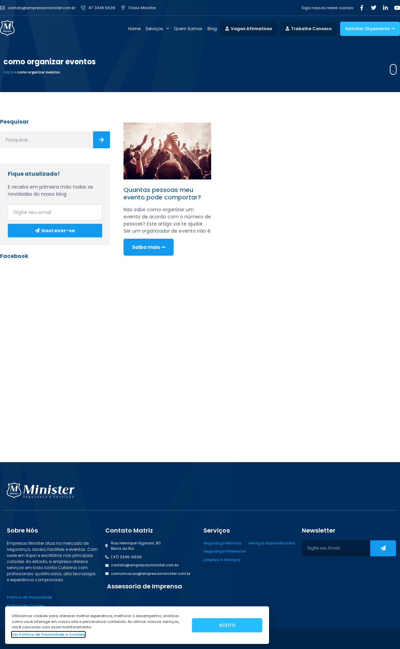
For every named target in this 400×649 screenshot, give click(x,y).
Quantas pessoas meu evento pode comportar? (162, 193)
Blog (212, 28)
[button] (143, 586)
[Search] (101, 139)
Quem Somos (188, 28)
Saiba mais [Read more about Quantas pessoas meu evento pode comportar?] (148, 247)
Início (8, 71)
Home (134, 28)
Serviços (157, 28)
